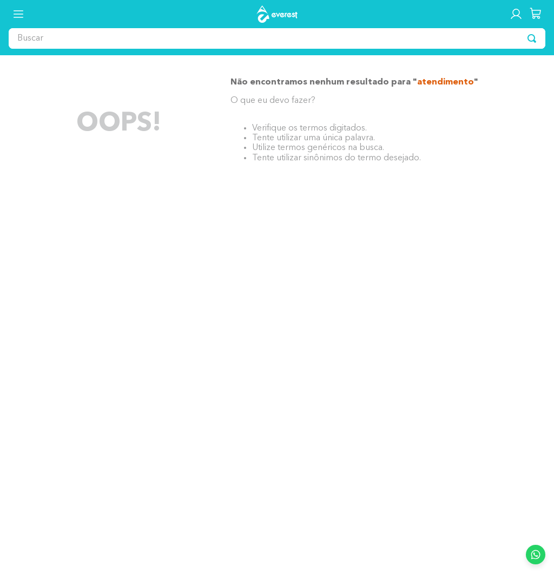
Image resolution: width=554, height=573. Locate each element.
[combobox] (277, 38)
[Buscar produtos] (531, 38)
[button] (18, 14)
